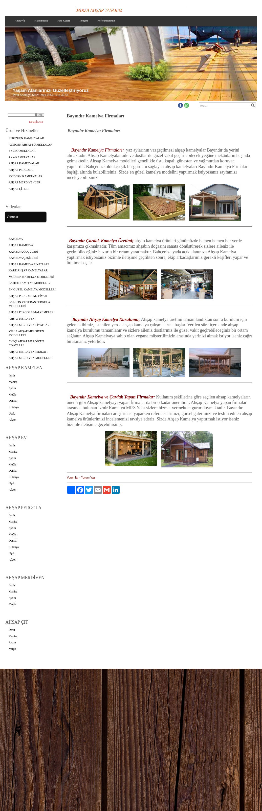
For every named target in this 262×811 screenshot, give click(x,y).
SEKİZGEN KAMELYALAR (26, 138)
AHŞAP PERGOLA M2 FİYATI (28, 296)
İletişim (84, 20)
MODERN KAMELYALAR (25, 176)
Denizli (13, 400)
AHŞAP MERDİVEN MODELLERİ (31, 358)
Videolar (12, 217)
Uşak (12, 413)
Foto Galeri (63, 20)
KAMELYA (16, 239)
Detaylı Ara (36, 121)
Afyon (12, 419)
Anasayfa (20, 20)
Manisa (13, 382)
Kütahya (14, 407)
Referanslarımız (106, 20)
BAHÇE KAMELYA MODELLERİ (30, 283)
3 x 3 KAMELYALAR (22, 151)
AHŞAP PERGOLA (21, 170)
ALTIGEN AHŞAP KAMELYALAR (30, 144)
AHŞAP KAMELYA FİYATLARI (29, 264)
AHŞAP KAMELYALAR (24, 163)
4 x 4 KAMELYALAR (22, 157)
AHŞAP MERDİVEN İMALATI (28, 351)
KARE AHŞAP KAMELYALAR (28, 270)
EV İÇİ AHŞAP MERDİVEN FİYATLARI (26, 343)
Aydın (12, 388)
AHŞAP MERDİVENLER (24, 182)
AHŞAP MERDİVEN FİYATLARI (29, 325)
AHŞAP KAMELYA (21, 245)
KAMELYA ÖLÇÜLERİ (23, 251)
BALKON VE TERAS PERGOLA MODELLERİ (29, 304)
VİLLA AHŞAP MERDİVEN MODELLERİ (26, 333)
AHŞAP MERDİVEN (22, 318)
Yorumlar (73, 477)
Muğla (12, 394)
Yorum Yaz (88, 477)
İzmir (12, 375)
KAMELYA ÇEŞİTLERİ (23, 258)
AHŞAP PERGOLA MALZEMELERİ (32, 312)
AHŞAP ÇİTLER (19, 189)
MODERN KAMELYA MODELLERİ (31, 277)
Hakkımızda (41, 20)
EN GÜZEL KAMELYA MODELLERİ (32, 289)
